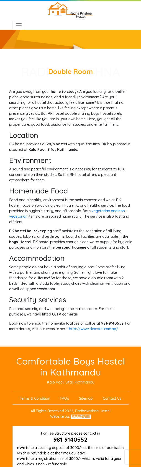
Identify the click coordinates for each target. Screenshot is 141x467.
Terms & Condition (35, 398)
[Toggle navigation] (19, 25)
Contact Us (112, 398)
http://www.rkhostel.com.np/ (93, 328)
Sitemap (86, 398)
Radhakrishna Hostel (92, 411)
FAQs (64, 398)
